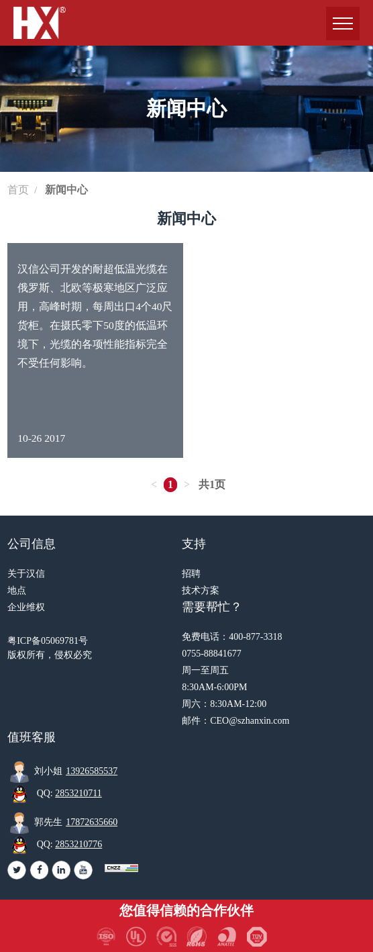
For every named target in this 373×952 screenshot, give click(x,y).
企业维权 (26, 607)
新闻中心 (66, 189)
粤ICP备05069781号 (47, 641)
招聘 (191, 574)
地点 (16, 590)
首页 (18, 189)
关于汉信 (26, 574)
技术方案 (200, 590)
